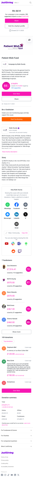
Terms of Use (4, 457)
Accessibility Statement (7, 466)
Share (16, 21)
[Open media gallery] (16, 45)
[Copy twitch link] (19, 251)
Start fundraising (16, 119)
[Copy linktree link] (26, 244)
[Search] (30, 2)
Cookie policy (4, 463)
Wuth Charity (21, 64)
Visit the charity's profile (16, 26)
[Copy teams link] (19, 244)
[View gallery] (29, 40)
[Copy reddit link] (13, 251)
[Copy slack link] (13, 244)
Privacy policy (5, 460)
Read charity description (9, 152)
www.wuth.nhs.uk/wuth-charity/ (18, 132)
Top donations (8, 341)
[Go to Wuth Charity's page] (5, 130)
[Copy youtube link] (6, 244)
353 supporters (16, 88)
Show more (18, 332)
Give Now (16, 94)
